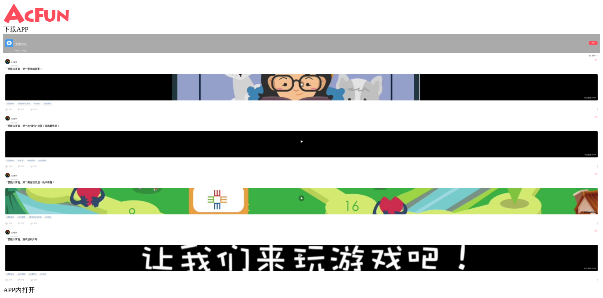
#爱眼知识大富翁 (24, 104)
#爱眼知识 (10, 104)
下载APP (15, 29)
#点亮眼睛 (47, 104)
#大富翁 (37, 104)
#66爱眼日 (31, 161)
